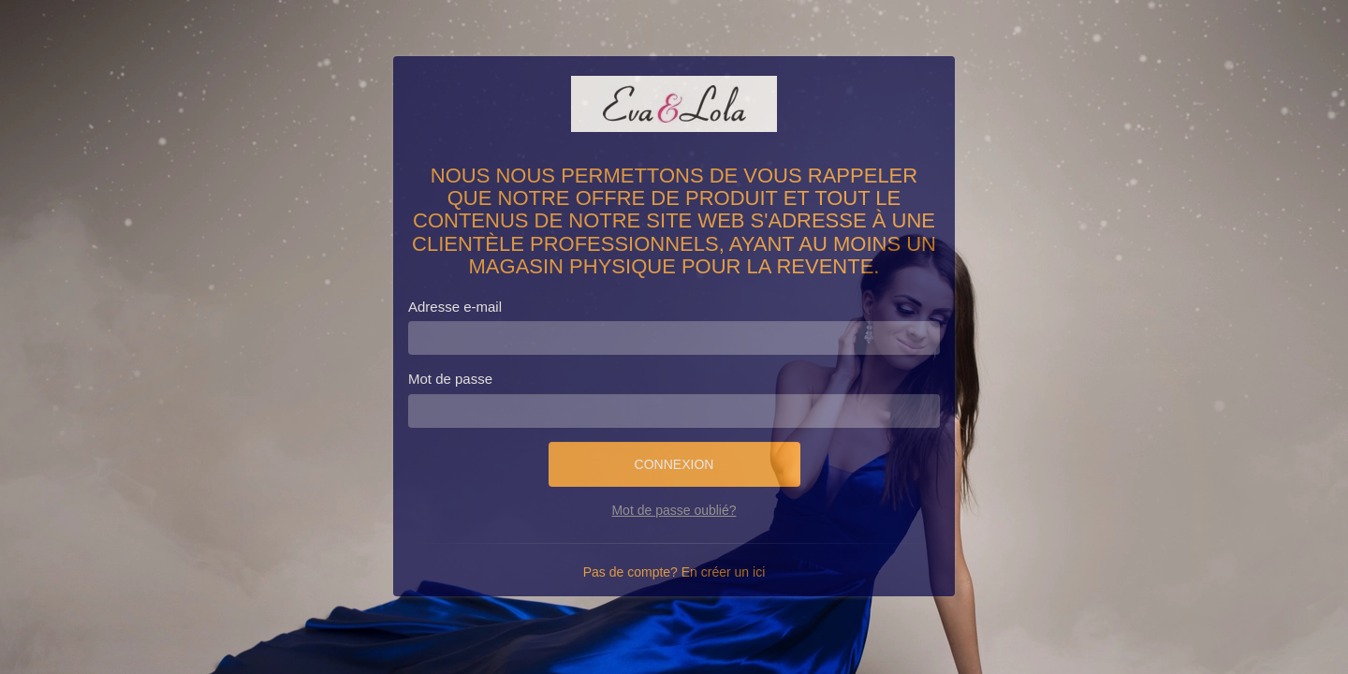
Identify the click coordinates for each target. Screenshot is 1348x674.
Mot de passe (450, 379)
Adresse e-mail (455, 307)
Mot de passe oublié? (673, 510)
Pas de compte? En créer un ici (674, 571)
